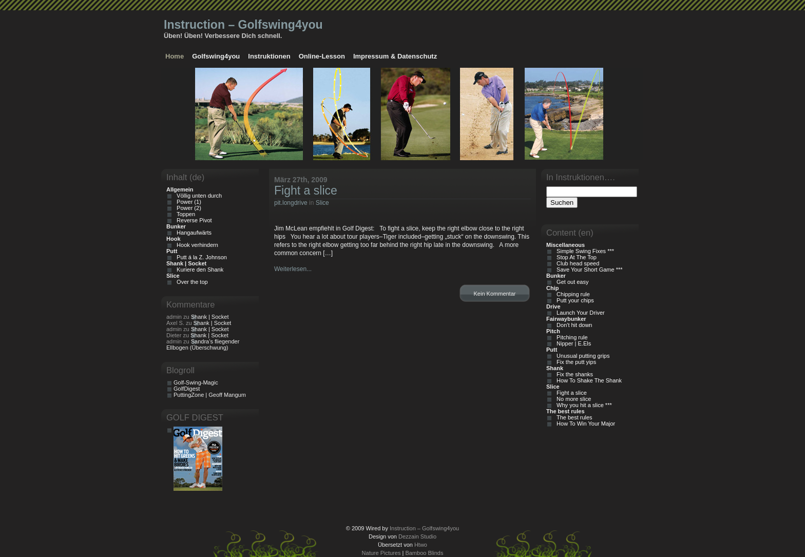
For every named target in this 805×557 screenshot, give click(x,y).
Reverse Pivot (193, 220)
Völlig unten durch (198, 196)
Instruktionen (269, 56)
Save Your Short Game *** (588, 269)
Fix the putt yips (574, 362)
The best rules (572, 417)
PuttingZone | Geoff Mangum (210, 395)
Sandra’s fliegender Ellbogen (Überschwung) (202, 344)
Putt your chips (573, 300)
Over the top (191, 282)
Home (174, 56)
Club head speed (576, 263)
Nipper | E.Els (572, 343)
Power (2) (187, 208)
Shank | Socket (210, 317)
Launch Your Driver (579, 313)
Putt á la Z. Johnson (200, 257)
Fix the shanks (573, 374)
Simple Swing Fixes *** (583, 251)
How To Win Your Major (584, 423)
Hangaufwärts (193, 232)
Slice (322, 202)
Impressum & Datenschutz (395, 56)
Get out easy (570, 282)
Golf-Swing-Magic (196, 382)
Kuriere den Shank (198, 269)
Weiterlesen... (293, 269)
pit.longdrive (291, 202)
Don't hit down (572, 325)
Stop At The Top (575, 257)
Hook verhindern (196, 245)
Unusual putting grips (581, 356)
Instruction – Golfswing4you (243, 24)
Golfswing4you (216, 56)
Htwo (420, 545)
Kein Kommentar (495, 294)
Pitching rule (570, 337)
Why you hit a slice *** (582, 405)
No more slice (572, 399)
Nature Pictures (381, 553)
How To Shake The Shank (587, 380)
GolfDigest (187, 389)
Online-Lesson (322, 56)
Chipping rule (571, 294)
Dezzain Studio (417, 536)
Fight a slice (305, 190)
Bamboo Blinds (424, 553)
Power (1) (187, 202)
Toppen (184, 214)
